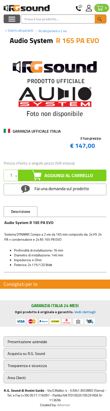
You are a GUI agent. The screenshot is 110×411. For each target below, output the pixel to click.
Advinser (63, 404)
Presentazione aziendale (27, 342)
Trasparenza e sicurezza (27, 365)
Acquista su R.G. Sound (26, 353)
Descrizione (20, 211)
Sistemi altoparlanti (19, 30)
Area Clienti (17, 378)
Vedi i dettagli (84, 311)
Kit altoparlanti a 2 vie (52, 31)
